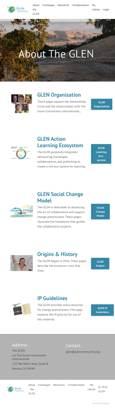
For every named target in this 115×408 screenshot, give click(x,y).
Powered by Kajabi (100, 403)
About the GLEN (36, 9)
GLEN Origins (100, 263)
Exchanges (49, 5)
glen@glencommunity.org (83, 352)
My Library (96, 7)
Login (106, 9)
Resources (63, 5)
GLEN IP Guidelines (102, 310)
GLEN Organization (102, 104)
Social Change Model (100, 211)
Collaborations (80, 5)
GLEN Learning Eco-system (101, 154)
